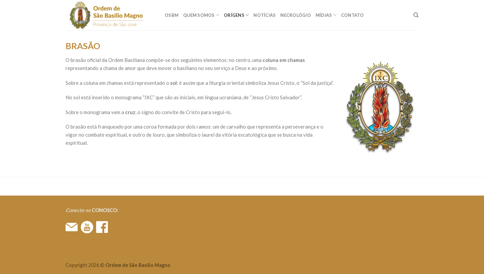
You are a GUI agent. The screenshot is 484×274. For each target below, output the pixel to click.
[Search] (415, 15)
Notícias (264, 15)
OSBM (171, 15)
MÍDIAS (326, 15)
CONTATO (352, 15)
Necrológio (295, 15)
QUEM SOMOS (201, 15)
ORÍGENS (236, 15)
